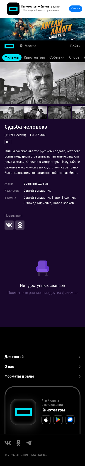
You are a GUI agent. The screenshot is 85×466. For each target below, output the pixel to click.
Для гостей (42, 357)
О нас (42, 366)
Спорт (74, 57)
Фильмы (12, 57)
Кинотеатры (34, 57)
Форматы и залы (42, 376)
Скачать (75, 8)
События (57, 57)
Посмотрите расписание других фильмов (42, 293)
